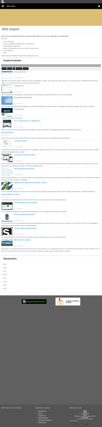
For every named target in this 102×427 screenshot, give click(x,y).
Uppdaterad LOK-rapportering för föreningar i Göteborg (30, 182)
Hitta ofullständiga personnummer (24, 168)
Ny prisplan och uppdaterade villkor (24, 154)
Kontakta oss (42, 416)
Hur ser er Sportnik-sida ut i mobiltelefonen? (27, 121)
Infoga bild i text (19, 85)
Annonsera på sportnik (45, 420)
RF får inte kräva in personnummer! (24, 214)
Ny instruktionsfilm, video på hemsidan (25, 202)
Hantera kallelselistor (20, 72)
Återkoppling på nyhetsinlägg (23, 97)
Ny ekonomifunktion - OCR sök (10, 194)
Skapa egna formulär (7, 132)
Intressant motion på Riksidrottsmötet (25, 228)
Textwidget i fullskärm (20, 141)
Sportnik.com (42, 411)
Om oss (40, 413)
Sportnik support (43, 418)
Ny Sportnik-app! (19, 109)
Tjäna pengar (42, 422)
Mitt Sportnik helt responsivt (22, 240)
